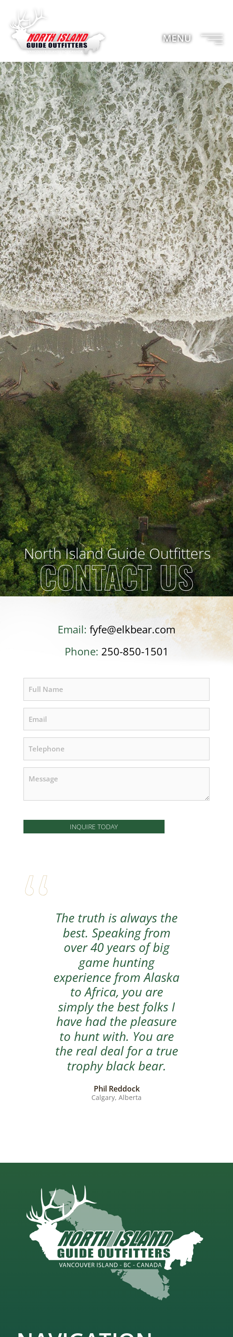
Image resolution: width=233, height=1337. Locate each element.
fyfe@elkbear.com (132, 629)
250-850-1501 (135, 651)
